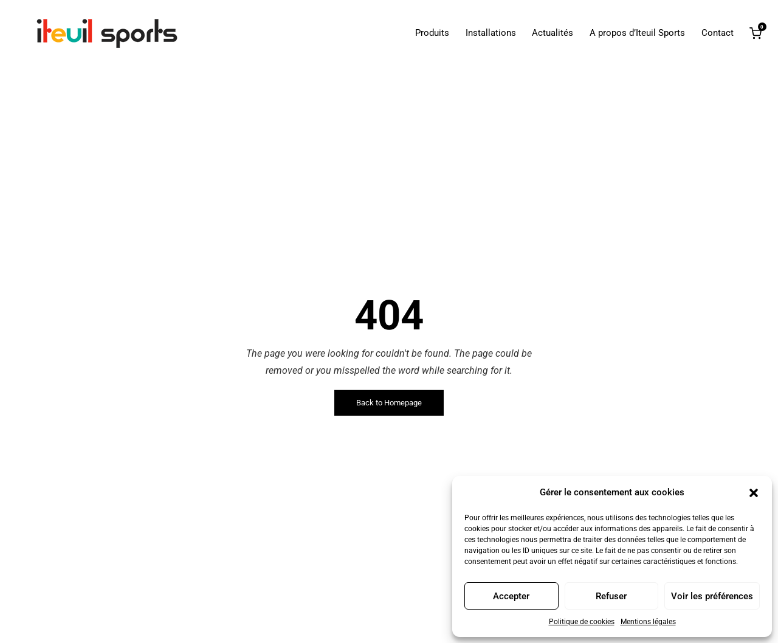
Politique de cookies (581, 621)
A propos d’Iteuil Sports (637, 33)
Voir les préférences (712, 596)
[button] (754, 493)
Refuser (611, 596)
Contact (717, 33)
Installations (491, 33)
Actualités (552, 33)
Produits (432, 33)
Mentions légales (648, 621)
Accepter (511, 596)
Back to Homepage (389, 402)
